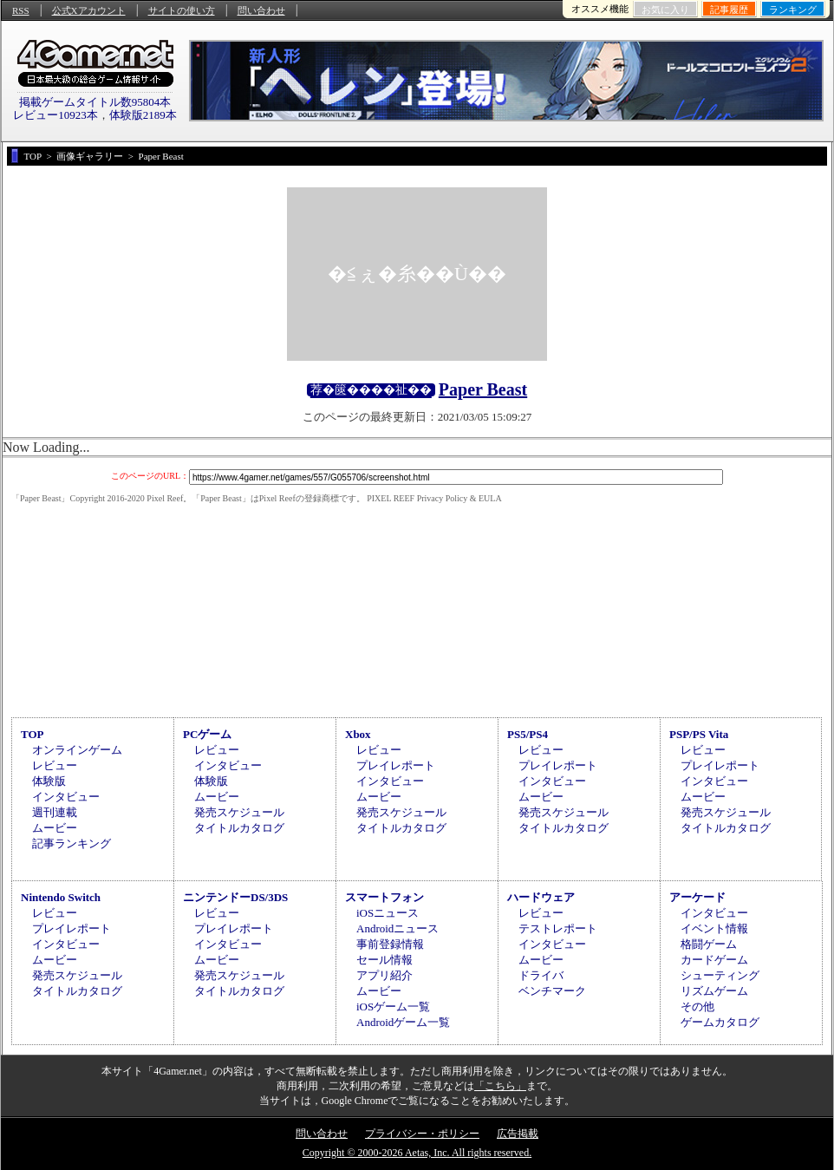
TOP (32, 734)
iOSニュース (387, 912)
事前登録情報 (390, 944)
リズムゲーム (714, 990)
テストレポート (557, 928)
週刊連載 (54, 812)
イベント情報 (714, 928)
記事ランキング (71, 843)
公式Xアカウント (89, 10)
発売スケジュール (239, 812)
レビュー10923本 (55, 114)
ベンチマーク (552, 990)
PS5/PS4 (527, 734)
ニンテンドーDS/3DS (235, 897)
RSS (20, 10)
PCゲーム (207, 734)
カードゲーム (714, 959)
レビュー (54, 765)
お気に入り (665, 9)
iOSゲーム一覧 (393, 1006)
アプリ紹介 (384, 975)
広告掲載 (517, 1134)
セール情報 (384, 959)
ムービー (54, 827)
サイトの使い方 (181, 10)
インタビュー (66, 796)
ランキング (793, 9)
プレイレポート (395, 765)
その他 (697, 1006)
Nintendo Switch (61, 897)
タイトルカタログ (239, 827)
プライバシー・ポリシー (422, 1134)
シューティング (720, 975)
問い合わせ (261, 10)
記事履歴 (729, 9)
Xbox (358, 734)
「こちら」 (500, 1086)
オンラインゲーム (77, 749)
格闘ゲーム (709, 944)
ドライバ (541, 975)
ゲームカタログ (720, 1022)
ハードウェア (541, 897)
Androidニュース (397, 928)
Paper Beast (483, 389)
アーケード (697, 897)
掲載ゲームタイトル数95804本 (95, 101)
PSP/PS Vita (698, 734)
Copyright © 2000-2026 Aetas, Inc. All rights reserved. (417, 1153)
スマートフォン (384, 897)
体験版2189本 (143, 114)
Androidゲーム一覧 (403, 1022)
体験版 (49, 781)
